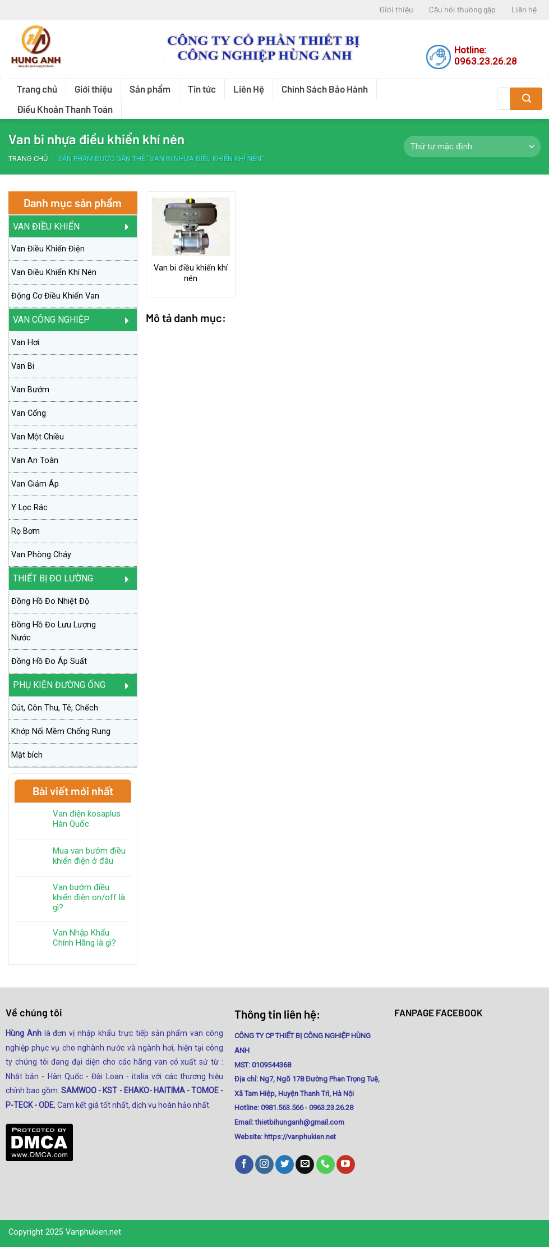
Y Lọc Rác (29, 507)
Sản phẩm (150, 88)
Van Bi (22, 366)
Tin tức (202, 88)
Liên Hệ (248, 88)
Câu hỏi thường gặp (462, 9)
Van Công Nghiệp (51, 319)
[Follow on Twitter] (284, 1164)
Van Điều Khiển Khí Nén (53, 272)
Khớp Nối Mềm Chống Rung (60, 731)
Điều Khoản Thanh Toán (65, 108)
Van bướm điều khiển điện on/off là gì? (89, 897)
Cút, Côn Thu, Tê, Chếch (54, 708)
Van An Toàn (34, 460)
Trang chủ (37, 88)
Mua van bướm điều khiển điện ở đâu (89, 856)
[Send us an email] (305, 1164)
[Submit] (526, 99)
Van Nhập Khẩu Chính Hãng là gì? (84, 938)
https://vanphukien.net (300, 1137)
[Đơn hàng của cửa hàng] (472, 146)
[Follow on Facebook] (244, 1164)
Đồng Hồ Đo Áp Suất (49, 661)
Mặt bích (27, 755)
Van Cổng (28, 413)
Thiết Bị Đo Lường (53, 578)
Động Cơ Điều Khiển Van (55, 296)
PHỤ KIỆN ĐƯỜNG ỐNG (59, 685)
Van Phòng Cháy (41, 555)
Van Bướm (30, 390)
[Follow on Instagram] (264, 1164)
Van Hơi (25, 342)
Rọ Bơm (25, 531)
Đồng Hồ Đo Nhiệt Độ (50, 601)
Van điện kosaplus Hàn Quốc (87, 819)
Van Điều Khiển (46, 226)
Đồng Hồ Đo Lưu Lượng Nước (53, 631)
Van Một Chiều (37, 437)
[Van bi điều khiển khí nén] (191, 227)
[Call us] (325, 1164)
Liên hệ (524, 9)
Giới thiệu (396, 9)
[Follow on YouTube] (345, 1164)
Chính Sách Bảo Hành (325, 88)
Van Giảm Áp (35, 484)
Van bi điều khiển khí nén (191, 273)
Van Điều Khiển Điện (48, 249)
